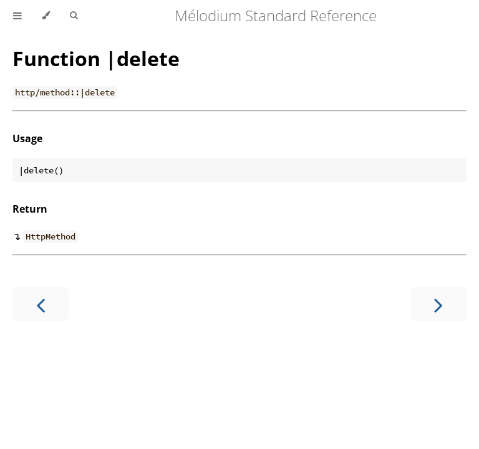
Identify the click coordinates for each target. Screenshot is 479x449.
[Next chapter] (438, 304)
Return (29, 209)
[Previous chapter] (40, 304)
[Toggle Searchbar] (73, 15)
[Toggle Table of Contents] (17, 15)
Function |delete (96, 58)
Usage (27, 138)
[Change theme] (46, 15)
